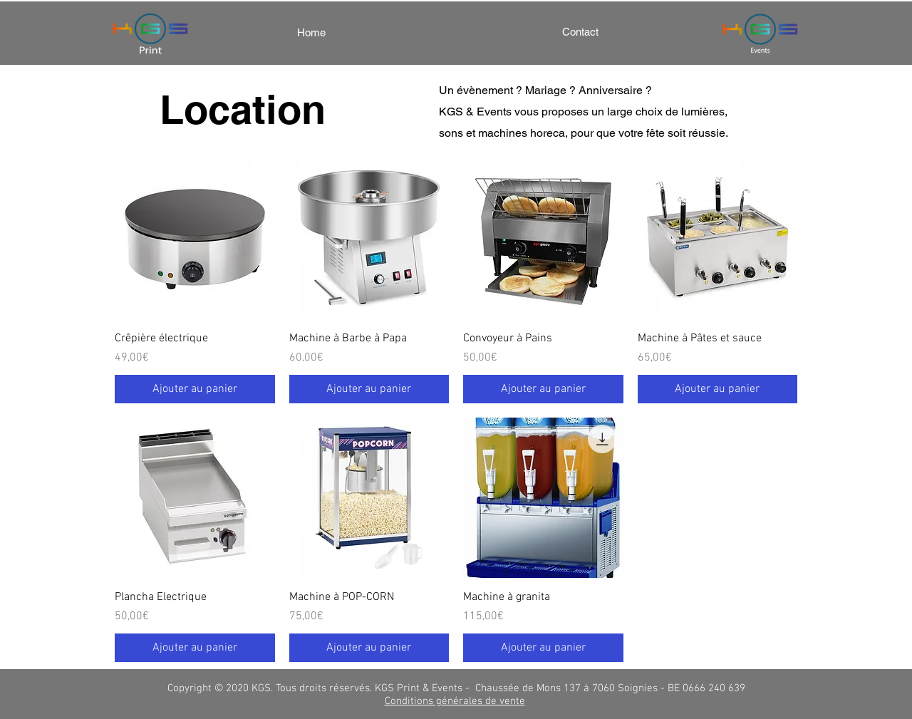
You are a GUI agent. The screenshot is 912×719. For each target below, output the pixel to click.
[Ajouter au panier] (195, 389)
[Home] (311, 32)
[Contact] (580, 32)
